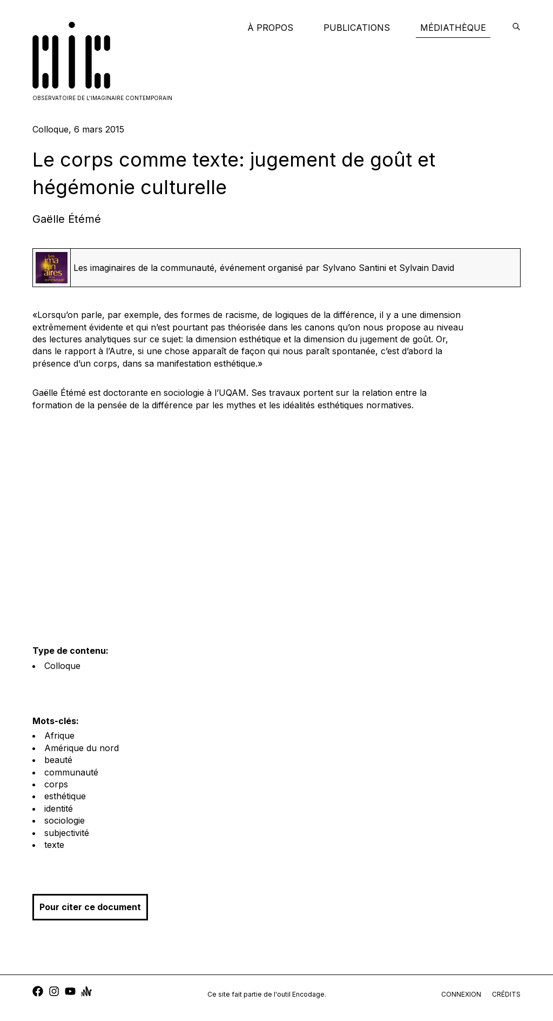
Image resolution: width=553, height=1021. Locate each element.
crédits (506, 994)
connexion (461, 994)
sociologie (64, 820)
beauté (58, 759)
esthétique (65, 796)
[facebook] (37, 992)
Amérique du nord (81, 747)
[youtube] (70, 992)
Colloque (62, 665)
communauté (71, 772)
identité (58, 808)
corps (56, 784)
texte (54, 844)
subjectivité (66, 832)
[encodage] (516, 28)
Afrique (59, 735)
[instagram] (54, 992)
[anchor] (86, 992)
